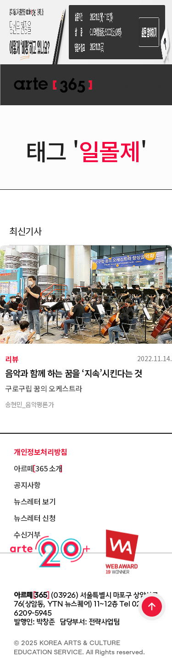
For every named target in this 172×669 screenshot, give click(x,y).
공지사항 (27, 484)
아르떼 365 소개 (38, 468)
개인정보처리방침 (40, 451)
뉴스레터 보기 (34, 501)
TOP (152, 607)
